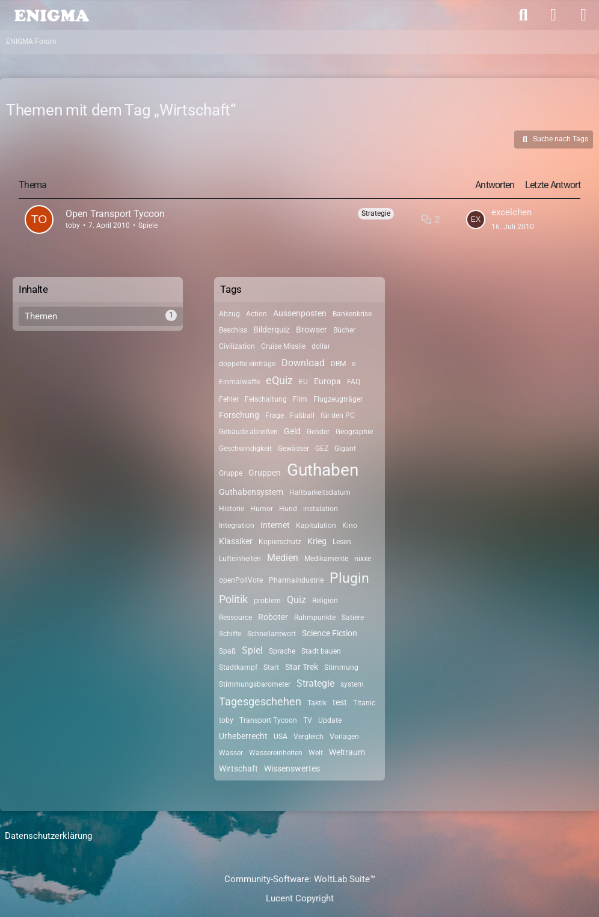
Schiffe (230, 634)
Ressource (235, 617)
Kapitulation (316, 525)
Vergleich (308, 736)
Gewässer (293, 448)
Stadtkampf (238, 667)
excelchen (511, 212)
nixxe (362, 558)
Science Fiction (329, 633)
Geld (292, 431)
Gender (318, 432)
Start (271, 667)
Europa (327, 381)
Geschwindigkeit (245, 448)
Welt (316, 753)
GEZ (321, 448)
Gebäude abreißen (248, 432)
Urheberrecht (243, 736)
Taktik (317, 703)
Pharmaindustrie (296, 580)
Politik (233, 599)
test (340, 702)
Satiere (353, 617)
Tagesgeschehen (260, 701)
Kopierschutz (280, 542)
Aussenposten (300, 313)
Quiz (296, 600)
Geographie (354, 432)
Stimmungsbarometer (254, 684)
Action (256, 314)
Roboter (273, 617)
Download (303, 363)
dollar (321, 346)
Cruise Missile (283, 346)
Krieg (317, 541)
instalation (320, 509)
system (352, 684)
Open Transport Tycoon (115, 213)
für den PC (338, 415)
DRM (338, 364)
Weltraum (347, 752)
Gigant (345, 448)
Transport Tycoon (268, 720)
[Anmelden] (553, 15)
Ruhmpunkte (315, 617)
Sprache (282, 651)
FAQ (353, 382)
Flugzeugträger (338, 399)
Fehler (229, 399)
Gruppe (230, 473)
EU (303, 382)
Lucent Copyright (300, 898)
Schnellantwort (271, 634)
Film (300, 399)
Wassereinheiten (276, 753)
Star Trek (301, 667)
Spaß (227, 651)
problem (267, 601)
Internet (275, 525)
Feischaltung (266, 399)
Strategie (315, 683)
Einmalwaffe (239, 382)
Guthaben (322, 470)
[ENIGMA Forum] (51, 14)
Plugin (349, 578)
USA (280, 736)
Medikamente (326, 558)
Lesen (342, 542)
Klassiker (236, 541)
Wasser (231, 753)
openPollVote (241, 580)
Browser (311, 329)
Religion (325, 601)
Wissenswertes (292, 768)
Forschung (239, 415)
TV (307, 720)
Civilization (237, 346)
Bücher (344, 330)
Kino (349, 525)
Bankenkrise (352, 314)
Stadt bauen (321, 651)
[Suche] (523, 15)
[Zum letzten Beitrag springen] (475, 219)
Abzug (229, 314)
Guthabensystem (251, 492)
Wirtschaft (238, 768)
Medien (282, 557)
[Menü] (583, 15)
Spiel (252, 650)
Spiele (148, 225)
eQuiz (279, 380)
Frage (274, 415)
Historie (231, 509)
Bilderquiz (271, 329)
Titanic (364, 703)
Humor (261, 509)
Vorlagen (344, 736)
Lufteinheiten (240, 558)
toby (73, 225)
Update (330, 720)
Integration (236, 525)
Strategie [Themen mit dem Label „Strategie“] (375, 213)
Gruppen (264, 472)
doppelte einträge (247, 364)
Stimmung (341, 667)
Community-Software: (299, 879)
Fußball (302, 415)
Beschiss (233, 330)
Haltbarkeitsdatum (320, 492)
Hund (288, 509)
